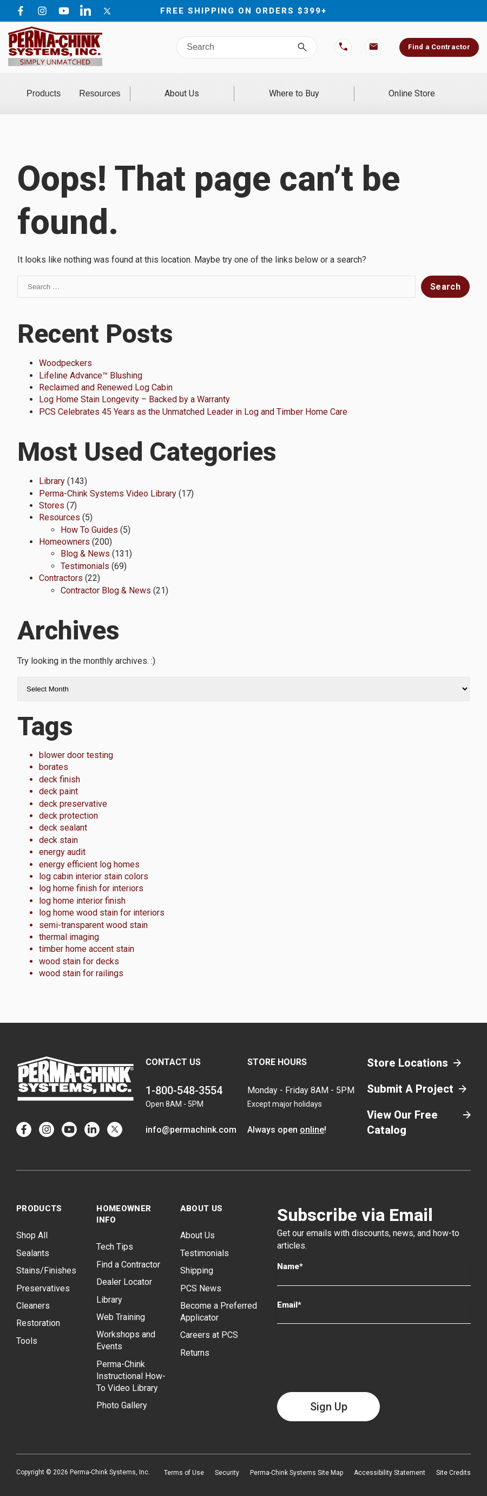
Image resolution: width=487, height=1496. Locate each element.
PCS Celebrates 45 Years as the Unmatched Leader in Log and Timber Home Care (193, 397)
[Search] (302, 47)
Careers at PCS (209, 1321)
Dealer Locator (124, 1268)
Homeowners (64, 527)
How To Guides (89, 515)
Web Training (120, 1303)
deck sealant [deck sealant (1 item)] (63, 813)
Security (227, 1458)
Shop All (32, 1221)
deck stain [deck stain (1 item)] (58, 825)
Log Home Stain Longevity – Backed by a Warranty (134, 385)
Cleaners (33, 1291)
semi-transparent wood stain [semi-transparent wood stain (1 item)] (93, 910)
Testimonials (85, 551)
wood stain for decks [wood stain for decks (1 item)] (79, 947)
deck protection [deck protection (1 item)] (68, 801)
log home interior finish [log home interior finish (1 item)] (82, 886)
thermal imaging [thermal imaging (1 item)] (69, 923)
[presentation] (359, 1344)
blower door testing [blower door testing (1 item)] (76, 741)
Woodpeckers (65, 349)
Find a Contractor (439, 47)
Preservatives (43, 1274)
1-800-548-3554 (184, 1076)
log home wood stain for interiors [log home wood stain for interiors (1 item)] (101, 898)
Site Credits (453, 1458)
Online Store (422, 86)
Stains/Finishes (46, 1256)
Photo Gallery (121, 1391)
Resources (145, 86)
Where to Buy (324, 86)
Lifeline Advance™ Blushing (90, 361)
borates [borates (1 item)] (53, 753)
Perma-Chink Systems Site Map (296, 1458)
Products (59, 86)
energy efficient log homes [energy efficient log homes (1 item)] (89, 850)
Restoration (38, 1309)
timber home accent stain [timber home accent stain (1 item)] (86, 935)
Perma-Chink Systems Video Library (107, 479)
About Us (232, 86)
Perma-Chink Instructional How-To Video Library (131, 1361)
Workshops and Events (125, 1326)
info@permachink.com (191, 1115)
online (312, 1115)
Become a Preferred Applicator (218, 1297)
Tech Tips (114, 1232)
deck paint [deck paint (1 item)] (58, 777)
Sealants (32, 1238)
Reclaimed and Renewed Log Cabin (106, 373)
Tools (26, 1326)
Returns (194, 1338)
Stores (51, 491)
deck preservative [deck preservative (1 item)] (73, 789)
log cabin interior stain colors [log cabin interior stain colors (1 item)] (93, 862)
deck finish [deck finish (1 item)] (59, 765)
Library (52, 467)
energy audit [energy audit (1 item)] (62, 838)
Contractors (61, 564)
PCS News (200, 1274)
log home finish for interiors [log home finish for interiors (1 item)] (91, 874)
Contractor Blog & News (106, 576)
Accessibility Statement (389, 1458)
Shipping (196, 1256)
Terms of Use (184, 1458)
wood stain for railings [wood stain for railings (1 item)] (81, 959)
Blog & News (85, 539)
